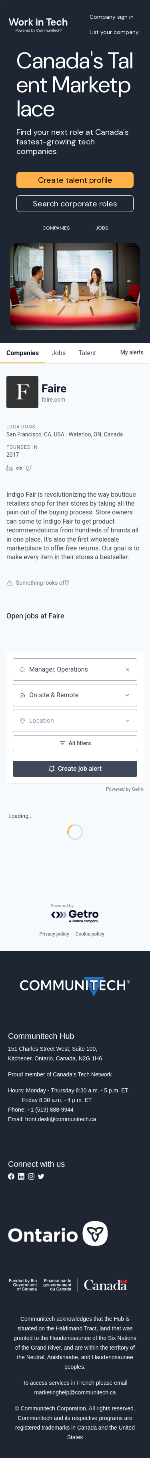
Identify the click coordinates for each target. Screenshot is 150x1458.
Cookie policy (90, 934)
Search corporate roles (75, 203)
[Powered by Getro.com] (75, 914)
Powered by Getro (125, 789)
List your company (114, 32)
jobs (59, 353)
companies (22, 353)
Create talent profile (75, 180)
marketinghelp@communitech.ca (75, 1392)
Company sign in (112, 16)
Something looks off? (37, 583)
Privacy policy (54, 934)
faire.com (53, 399)
